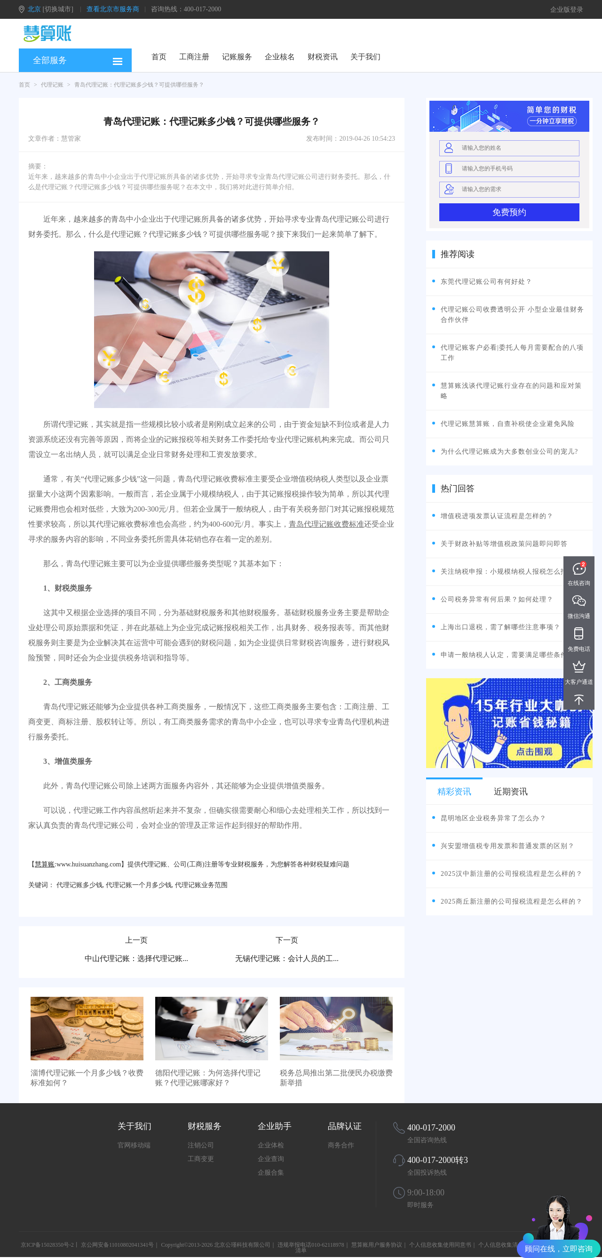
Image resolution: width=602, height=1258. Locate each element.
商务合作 (341, 1145)
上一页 (136, 940)
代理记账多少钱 (79, 885)
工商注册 (194, 57)
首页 (158, 57)
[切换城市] (58, 9)
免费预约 (509, 212)
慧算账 (45, 864)
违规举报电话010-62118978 (310, 1245)
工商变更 (201, 1158)
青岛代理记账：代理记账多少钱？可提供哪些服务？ (139, 84)
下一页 (287, 940)
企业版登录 (566, 9)
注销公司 (201, 1145)
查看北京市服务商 (113, 9)
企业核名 (280, 57)
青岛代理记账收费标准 (326, 524)
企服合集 (271, 1172)
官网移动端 (134, 1145)
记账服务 (237, 57)
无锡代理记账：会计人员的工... (287, 958)
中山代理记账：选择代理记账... (136, 958)
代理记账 (52, 84)
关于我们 (365, 57)
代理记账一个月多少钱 (139, 885)
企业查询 (271, 1158)
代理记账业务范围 (201, 885)
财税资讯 (323, 57)
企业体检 (271, 1145)
